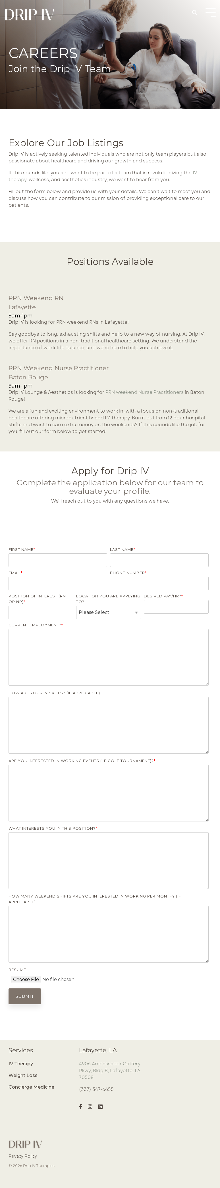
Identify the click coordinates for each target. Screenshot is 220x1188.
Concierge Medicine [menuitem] (31, 1087)
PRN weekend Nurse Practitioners (144, 392)
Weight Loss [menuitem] (23, 1075)
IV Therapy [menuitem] (21, 1063)
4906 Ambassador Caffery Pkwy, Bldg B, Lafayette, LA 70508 (109, 1071)
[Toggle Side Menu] (211, 12)
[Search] (194, 13)
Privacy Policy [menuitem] (23, 1156)
